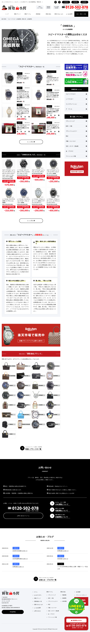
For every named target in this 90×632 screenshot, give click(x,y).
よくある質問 (69, 14)
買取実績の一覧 (38, 601)
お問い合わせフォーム (23, 515)
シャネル (61, 563)
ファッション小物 (76, 156)
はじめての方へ (38, 595)
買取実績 (38, 14)
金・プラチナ (76, 151)
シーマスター (76, 99)
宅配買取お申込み (76, 620)
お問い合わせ (37, 611)
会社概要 (78, 592)
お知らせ (16, 548)
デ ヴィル (76, 109)
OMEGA (19, 73)
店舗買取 (84, 2)
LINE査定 (66, 2)
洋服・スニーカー (76, 141)
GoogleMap (13, 611)
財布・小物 (76, 126)
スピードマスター (51, 71)
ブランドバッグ (76, 121)
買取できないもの (59, 14)
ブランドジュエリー (76, 131)
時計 (76, 136)
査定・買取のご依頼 (81, 14)
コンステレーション (76, 104)
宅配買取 (75, 2)
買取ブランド (17, 14)
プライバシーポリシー (81, 595)
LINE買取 (64, 601)
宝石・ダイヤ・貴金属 (76, 146)
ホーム (35, 592)
